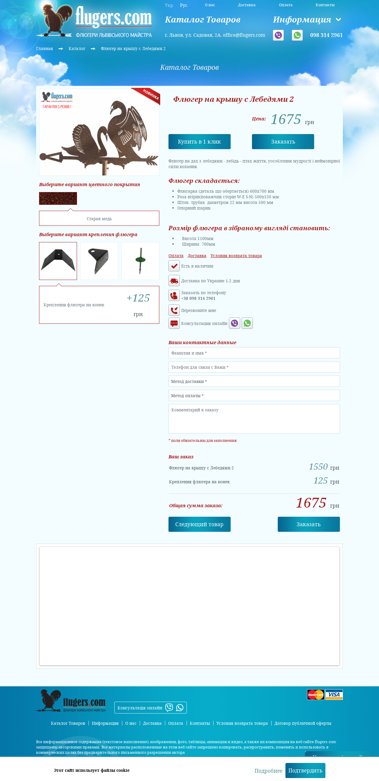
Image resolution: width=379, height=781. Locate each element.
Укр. (169, 5)
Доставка (247, 4)
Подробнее (268, 770)
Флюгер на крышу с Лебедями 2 (133, 48)
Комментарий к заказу (195, 410)
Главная (45, 48)
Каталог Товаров (202, 19)
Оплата (286, 4)
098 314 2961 (326, 34)
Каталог (77, 48)
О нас (210, 4)
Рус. (184, 5)
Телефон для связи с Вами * (200, 367)
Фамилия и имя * (189, 353)
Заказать (283, 141)
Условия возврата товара (236, 255)
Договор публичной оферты (302, 723)
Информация (302, 19)
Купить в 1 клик (199, 141)
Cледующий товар (199, 524)
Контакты (325, 4)
